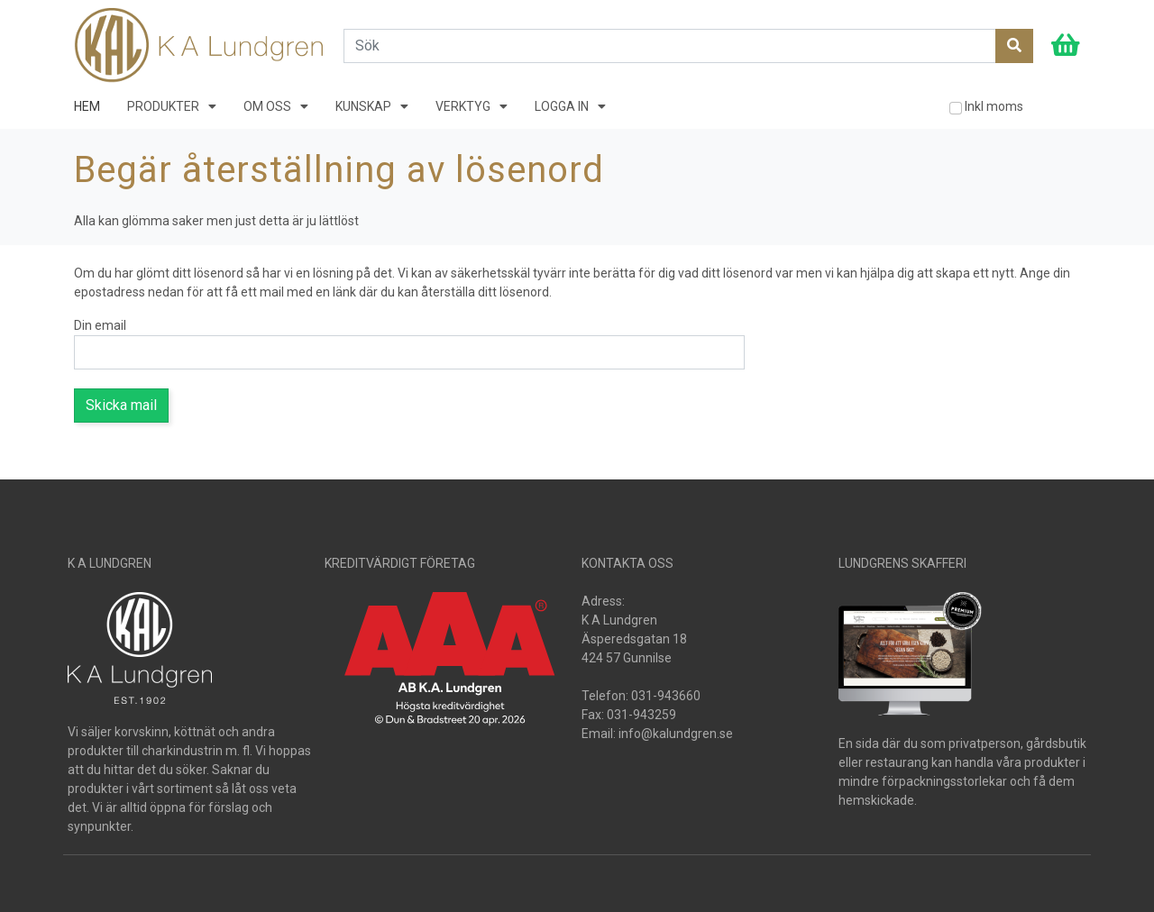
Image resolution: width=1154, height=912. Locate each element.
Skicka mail (121, 405)
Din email (100, 325)
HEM (87, 106)
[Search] (669, 46)
